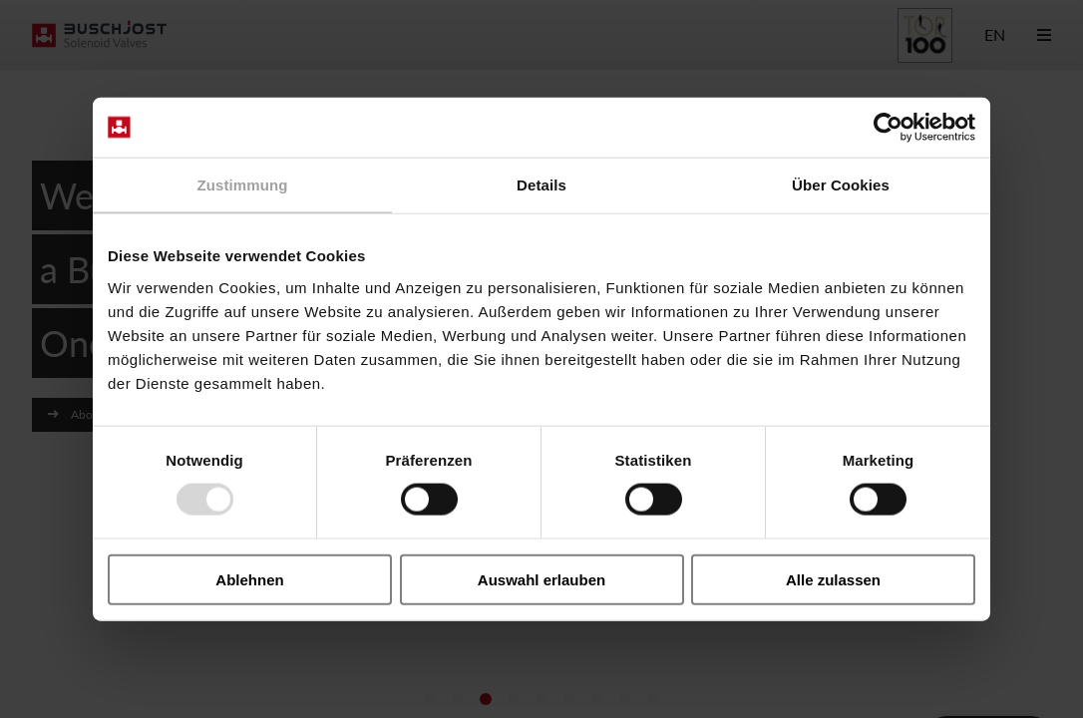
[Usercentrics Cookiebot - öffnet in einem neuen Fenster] (888, 128)
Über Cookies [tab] (841, 185)
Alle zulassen (833, 578)
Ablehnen (249, 578)
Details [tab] (541, 185)
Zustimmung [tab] (242, 185)
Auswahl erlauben (541, 578)
